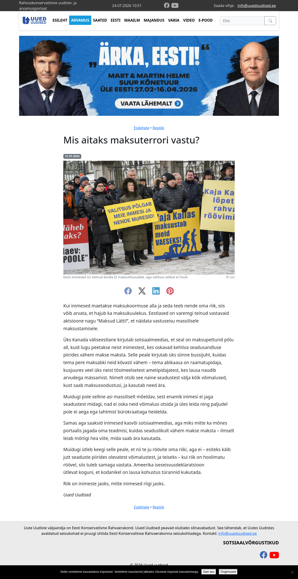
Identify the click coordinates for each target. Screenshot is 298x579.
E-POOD (206, 20)
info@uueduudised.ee (256, 5)
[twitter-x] (142, 292)
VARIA (173, 20)
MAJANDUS (154, 20)
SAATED (100, 20)
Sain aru (208, 571)
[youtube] (174, 5)
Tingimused (228, 571)
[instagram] (169, 292)
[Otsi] (242, 20)
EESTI (115, 20)
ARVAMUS (80, 20)
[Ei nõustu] (292, 572)
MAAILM (132, 20)
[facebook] (167, 6)
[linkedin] (156, 292)
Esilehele (141, 127)
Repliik (158, 127)
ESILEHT (60, 20)
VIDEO (189, 20)
